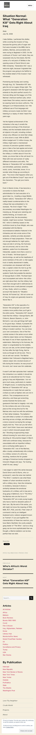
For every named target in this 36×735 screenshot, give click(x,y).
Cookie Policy (10, 727)
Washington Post (9, 691)
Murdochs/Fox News (10, 636)
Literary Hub (7, 634)
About (5, 715)
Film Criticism (8, 626)
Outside (5, 680)
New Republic (8, 669)
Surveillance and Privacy (12, 647)
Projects (6, 710)
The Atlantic (7, 688)
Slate (26, 553)
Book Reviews (8, 618)
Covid (5, 623)
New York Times (9, 675)
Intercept (6, 667)
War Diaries (7, 655)
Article (5, 553)
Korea (5, 631)
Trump (5, 650)
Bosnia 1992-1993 (9, 620)
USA (4, 652)
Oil (4, 642)
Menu (30, 5)
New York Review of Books (13, 672)
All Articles (6, 609)
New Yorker (7, 677)
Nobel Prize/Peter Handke (12, 639)
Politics (5, 644)
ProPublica (7, 683)
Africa (5, 612)
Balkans (5, 615)
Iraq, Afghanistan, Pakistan (15, 553)
